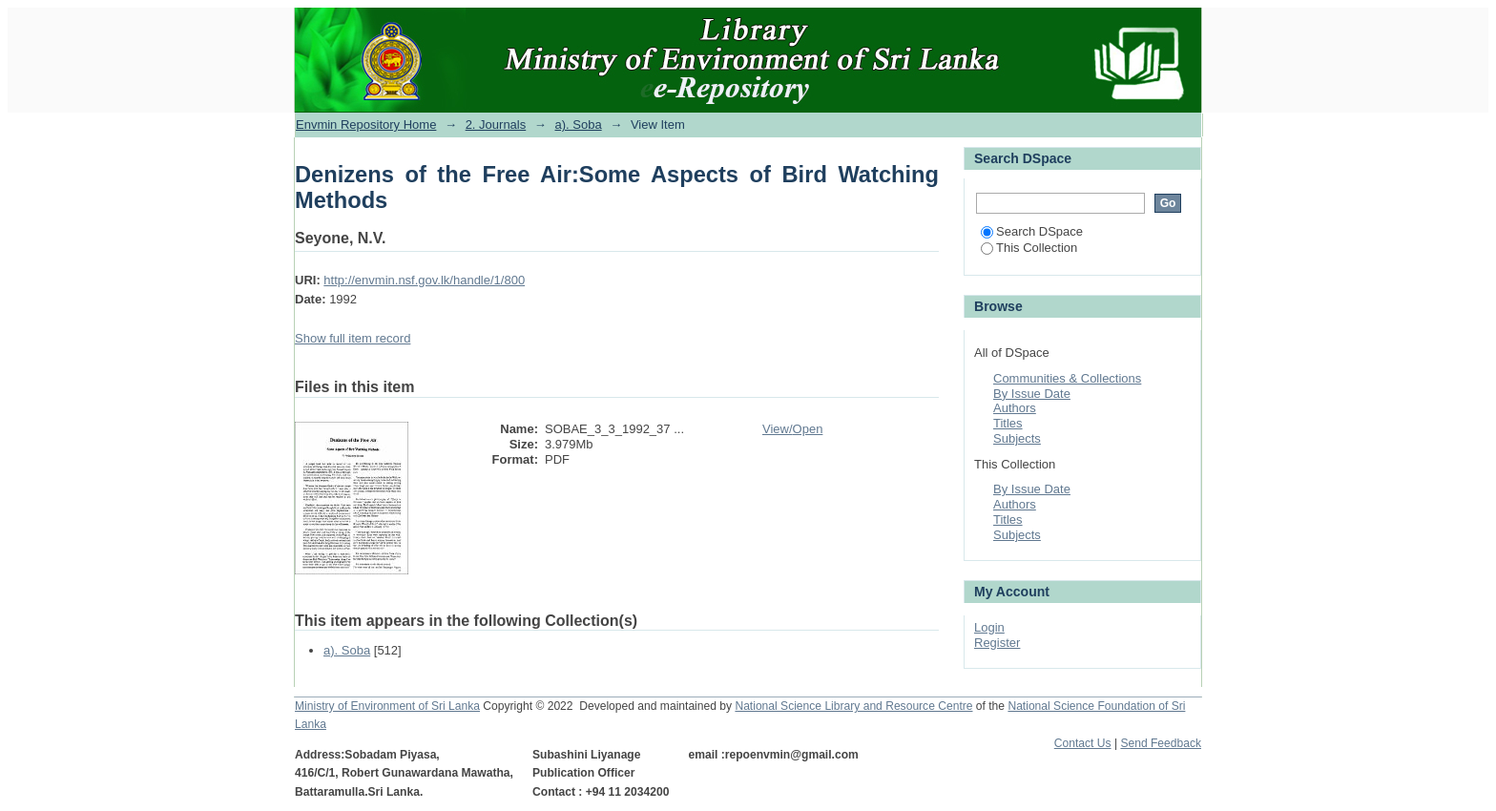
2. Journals (496, 124)
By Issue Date (1031, 393)
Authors (1014, 408)
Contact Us (1083, 743)
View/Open (792, 429)
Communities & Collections (1067, 378)
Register (997, 642)
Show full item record (352, 338)
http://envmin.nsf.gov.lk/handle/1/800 (424, 280)
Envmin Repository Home (366, 124)
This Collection (1029, 247)
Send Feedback (1160, 743)
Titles (1008, 423)
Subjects (1017, 438)
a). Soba (577, 124)
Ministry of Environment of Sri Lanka (387, 706)
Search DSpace (1032, 231)
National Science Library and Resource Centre (853, 706)
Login (989, 627)
